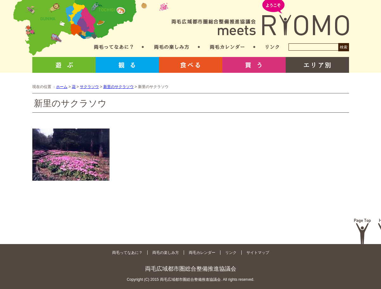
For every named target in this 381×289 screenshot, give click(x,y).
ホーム (61, 87)
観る (127, 65)
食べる (190, 65)
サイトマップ (257, 252)
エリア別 (317, 65)
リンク (272, 47)
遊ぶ (64, 65)
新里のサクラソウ (118, 87)
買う (254, 65)
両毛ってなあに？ (113, 47)
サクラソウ (89, 87)
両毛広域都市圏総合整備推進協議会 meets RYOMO (260, 18)
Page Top (362, 231)
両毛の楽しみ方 (171, 47)
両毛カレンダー (227, 47)
